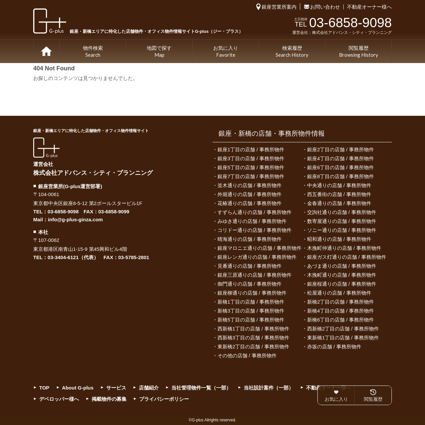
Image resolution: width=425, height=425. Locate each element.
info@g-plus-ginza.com (75, 219)
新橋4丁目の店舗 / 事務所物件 (340, 311)
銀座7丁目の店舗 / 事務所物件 (250, 176)
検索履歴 (292, 51)
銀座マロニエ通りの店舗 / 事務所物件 (259, 248)
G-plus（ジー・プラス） (46, 147)
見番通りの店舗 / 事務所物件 (249, 266)
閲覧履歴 (358, 51)
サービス (116, 387)
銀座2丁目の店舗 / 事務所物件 (340, 149)
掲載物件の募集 (109, 399)
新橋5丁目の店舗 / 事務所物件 (250, 319)
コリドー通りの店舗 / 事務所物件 (254, 230)
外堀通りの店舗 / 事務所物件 (249, 194)
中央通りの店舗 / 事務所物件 (339, 185)
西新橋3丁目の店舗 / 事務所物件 (253, 337)
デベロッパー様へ (59, 399)
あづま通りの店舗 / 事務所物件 (341, 266)
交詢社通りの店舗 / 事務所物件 (341, 212)
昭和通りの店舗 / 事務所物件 (339, 239)
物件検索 (93, 51)
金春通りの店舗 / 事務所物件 (339, 203)
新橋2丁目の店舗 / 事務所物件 (340, 302)
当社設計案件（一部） (269, 387)
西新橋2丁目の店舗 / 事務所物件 (343, 328)
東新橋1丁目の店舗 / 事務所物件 (343, 337)
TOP (46, 51)
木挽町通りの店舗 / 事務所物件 (341, 275)
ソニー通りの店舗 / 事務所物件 (341, 230)
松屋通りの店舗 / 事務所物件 (339, 293)
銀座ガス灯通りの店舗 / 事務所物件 (346, 257)
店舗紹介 (149, 387)
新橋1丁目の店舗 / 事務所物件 (250, 302)
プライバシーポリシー (164, 399)
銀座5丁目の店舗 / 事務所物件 (250, 167)
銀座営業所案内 (279, 7)
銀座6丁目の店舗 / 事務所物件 (340, 167)
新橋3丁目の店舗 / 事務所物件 (250, 311)
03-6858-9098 (62, 211)
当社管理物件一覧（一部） (201, 387)
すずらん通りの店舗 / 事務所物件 (254, 212)
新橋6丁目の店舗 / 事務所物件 (340, 319)
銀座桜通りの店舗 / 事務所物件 (341, 284)
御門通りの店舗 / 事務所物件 (249, 284)
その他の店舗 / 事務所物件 (247, 355)
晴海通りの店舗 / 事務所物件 (249, 239)
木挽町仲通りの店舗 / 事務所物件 (344, 248)
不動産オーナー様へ (369, 6)
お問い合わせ (325, 7)
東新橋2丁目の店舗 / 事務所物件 (253, 346)
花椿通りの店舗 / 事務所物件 (249, 203)
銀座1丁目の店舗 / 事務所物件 (250, 149)
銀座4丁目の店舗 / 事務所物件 (340, 158)
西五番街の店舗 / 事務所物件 (339, 194)
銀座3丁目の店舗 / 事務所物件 (250, 158)
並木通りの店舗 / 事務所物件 (249, 185)
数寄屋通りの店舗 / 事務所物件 (341, 221)
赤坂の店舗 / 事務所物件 (334, 346)
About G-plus (78, 387)
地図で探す (159, 51)
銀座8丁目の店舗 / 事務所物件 (340, 176)
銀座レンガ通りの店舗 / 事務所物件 (257, 257)
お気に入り (225, 51)
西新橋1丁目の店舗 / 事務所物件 (253, 328)
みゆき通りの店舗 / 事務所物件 (252, 221)
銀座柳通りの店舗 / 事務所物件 (252, 293)
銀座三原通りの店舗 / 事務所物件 (254, 275)
